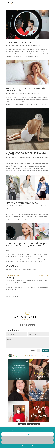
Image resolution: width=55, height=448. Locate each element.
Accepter (27, 434)
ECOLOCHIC (42, 248)
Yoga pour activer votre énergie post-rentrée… (25, 89)
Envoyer (45, 351)
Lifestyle (38, 45)
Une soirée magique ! (19, 42)
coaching (24, 205)
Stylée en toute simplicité (22, 202)
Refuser (28, 438)
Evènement (33, 45)
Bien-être (28, 45)
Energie (28, 93)
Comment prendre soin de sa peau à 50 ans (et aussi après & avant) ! (27, 244)
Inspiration (33, 93)
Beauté (23, 45)
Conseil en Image (35, 157)
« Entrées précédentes (13, 276)
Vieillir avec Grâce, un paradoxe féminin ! (26, 153)
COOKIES (31, 445)
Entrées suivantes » (43, 276)
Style (7, 208)
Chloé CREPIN (10, 45)
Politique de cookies (25, 445)
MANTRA (12, 266)
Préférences (27, 442)
